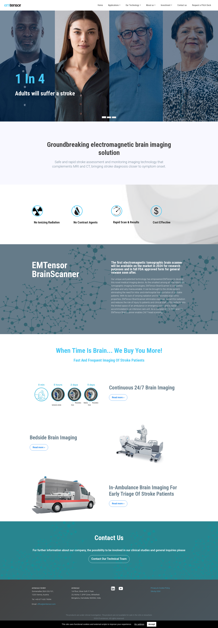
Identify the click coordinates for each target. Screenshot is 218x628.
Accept (151, 624)
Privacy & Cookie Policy (160, 588)
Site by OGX (155, 591)
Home (100, 5)
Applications (113, 5)
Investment (165, 5)
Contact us (182, 5)
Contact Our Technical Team (109, 558)
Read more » (118, 397)
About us (150, 5)
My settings (139, 624)
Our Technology (132, 5)
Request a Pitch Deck (201, 5)
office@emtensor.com (46, 604)
